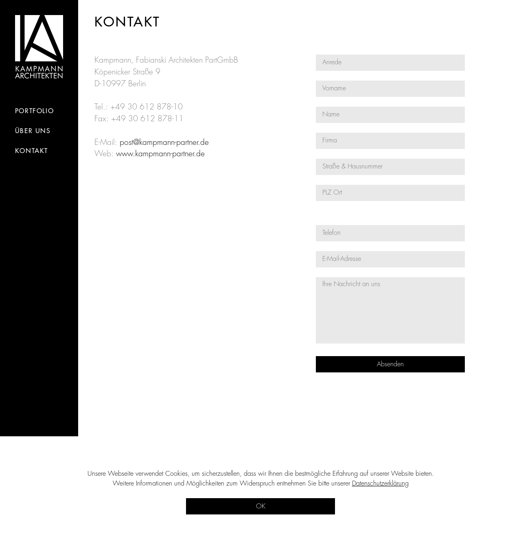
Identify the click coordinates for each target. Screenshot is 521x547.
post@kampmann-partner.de (164, 142)
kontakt (31, 151)
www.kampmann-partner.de (160, 154)
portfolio (34, 111)
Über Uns (33, 131)
